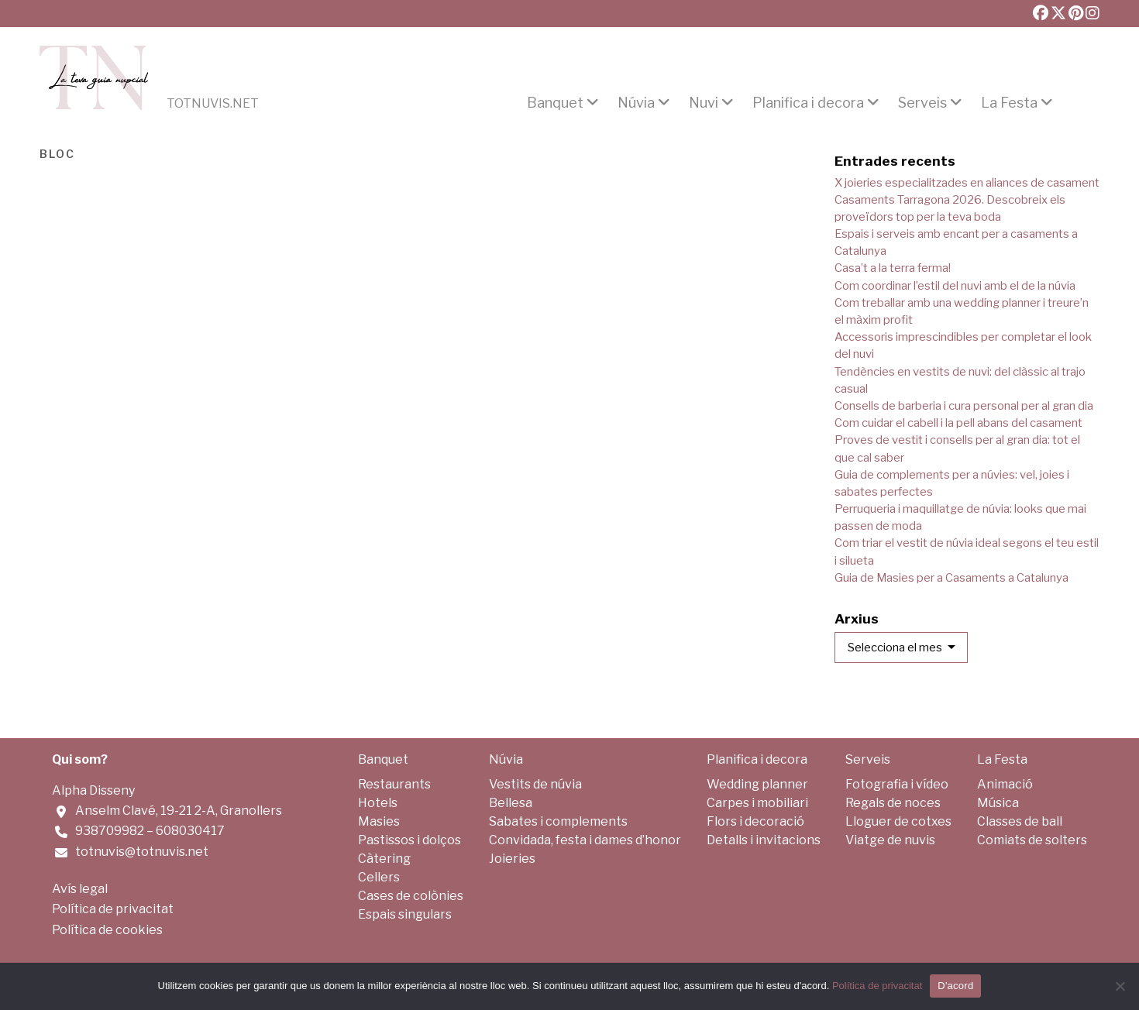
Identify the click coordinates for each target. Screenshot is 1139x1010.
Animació (1005, 784)
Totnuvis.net (213, 103)
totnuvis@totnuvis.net (141, 851)
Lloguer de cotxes (898, 821)
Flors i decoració (755, 821)
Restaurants (394, 784)
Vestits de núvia (535, 784)
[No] (1119, 986)
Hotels (377, 802)
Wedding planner (757, 784)
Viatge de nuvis (890, 840)
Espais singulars (405, 914)
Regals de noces (893, 802)
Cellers (379, 877)
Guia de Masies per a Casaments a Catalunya (951, 578)
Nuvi (703, 103)
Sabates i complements (558, 821)
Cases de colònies (410, 895)
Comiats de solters (1032, 840)
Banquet (555, 103)
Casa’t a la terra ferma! (892, 268)
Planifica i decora (808, 103)
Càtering (384, 858)
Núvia (636, 103)
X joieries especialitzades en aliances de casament (966, 183)
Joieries (512, 858)
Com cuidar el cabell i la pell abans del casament (958, 423)
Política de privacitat (113, 909)
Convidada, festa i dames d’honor (585, 840)
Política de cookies (107, 929)
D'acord (955, 985)
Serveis (922, 103)
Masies (379, 821)
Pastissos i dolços (409, 840)
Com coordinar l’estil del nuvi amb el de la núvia (954, 286)
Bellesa (510, 802)
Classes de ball (1019, 821)
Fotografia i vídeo (896, 784)
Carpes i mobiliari (757, 802)
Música (998, 802)
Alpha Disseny (93, 790)
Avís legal (80, 888)
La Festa (1009, 103)
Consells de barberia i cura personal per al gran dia (963, 406)
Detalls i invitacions (764, 840)
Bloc (57, 152)
